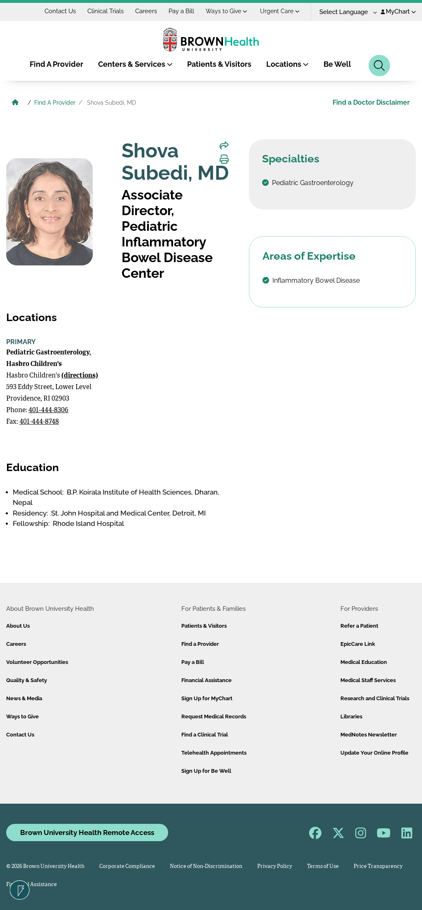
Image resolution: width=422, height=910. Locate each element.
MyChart (398, 11)
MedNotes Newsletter (368, 735)
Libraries (351, 716)
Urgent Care (280, 11)
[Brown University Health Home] (15, 103)
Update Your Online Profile (374, 753)
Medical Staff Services (368, 680)
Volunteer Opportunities (37, 662)
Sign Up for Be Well (206, 771)
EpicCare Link (357, 644)
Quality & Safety (26, 680)
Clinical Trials (105, 11)
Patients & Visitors (219, 64)
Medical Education (363, 662)
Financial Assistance (206, 680)
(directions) (79, 376)
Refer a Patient (359, 626)
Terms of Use (323, 866)
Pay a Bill (181, 11)
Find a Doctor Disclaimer (371, 102)
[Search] (379, 65)
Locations (287, 64)
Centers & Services (135, 64)
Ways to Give (226, 11)
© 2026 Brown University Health (45, 866)
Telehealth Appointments (213, 753)
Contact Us (60, 11)
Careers (146, 11)
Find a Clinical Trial (204, 735)
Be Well (337, 64)
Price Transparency (378, 866)
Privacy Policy (274, 866)
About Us (18, 626)
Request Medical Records (213, 716)
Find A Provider (56, 64)
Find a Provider (200, 644)
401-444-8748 (39, 422)
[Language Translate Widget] (345, 12)
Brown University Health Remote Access (87, 832)
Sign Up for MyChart (206, 698)
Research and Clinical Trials (374, 698)
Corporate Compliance (127, 866)
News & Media (24, 698)
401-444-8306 (48, 410)
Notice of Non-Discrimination (206, 866)
